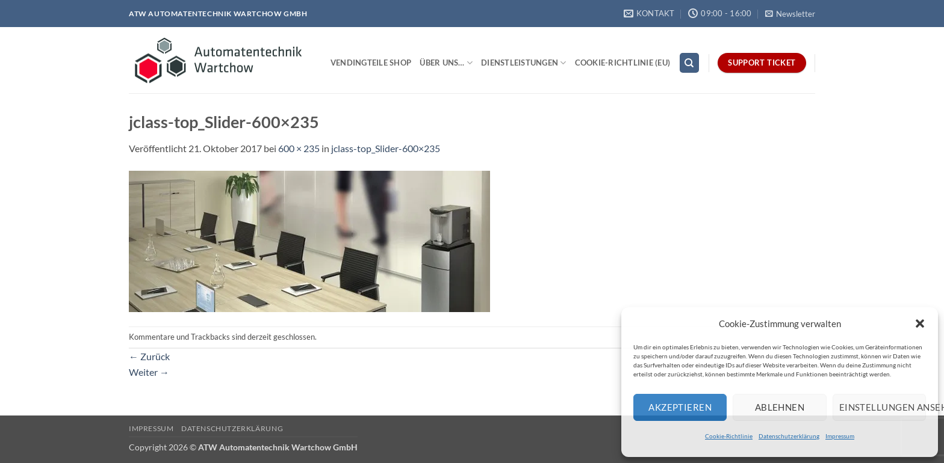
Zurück (149, 356)
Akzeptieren (680, 407)
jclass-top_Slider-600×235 (385, 148)
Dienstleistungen (524, 63)
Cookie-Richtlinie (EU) (623, 62)
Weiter (149, 372)
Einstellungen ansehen (882, 407)
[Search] (689, 63)
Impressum (839, 436)
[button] (920, 323)
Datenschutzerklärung (789, 436)
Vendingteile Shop (371, 62)
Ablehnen (780, 407)
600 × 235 (299, 148)
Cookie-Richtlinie (729, 436)
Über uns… (446, 63)
